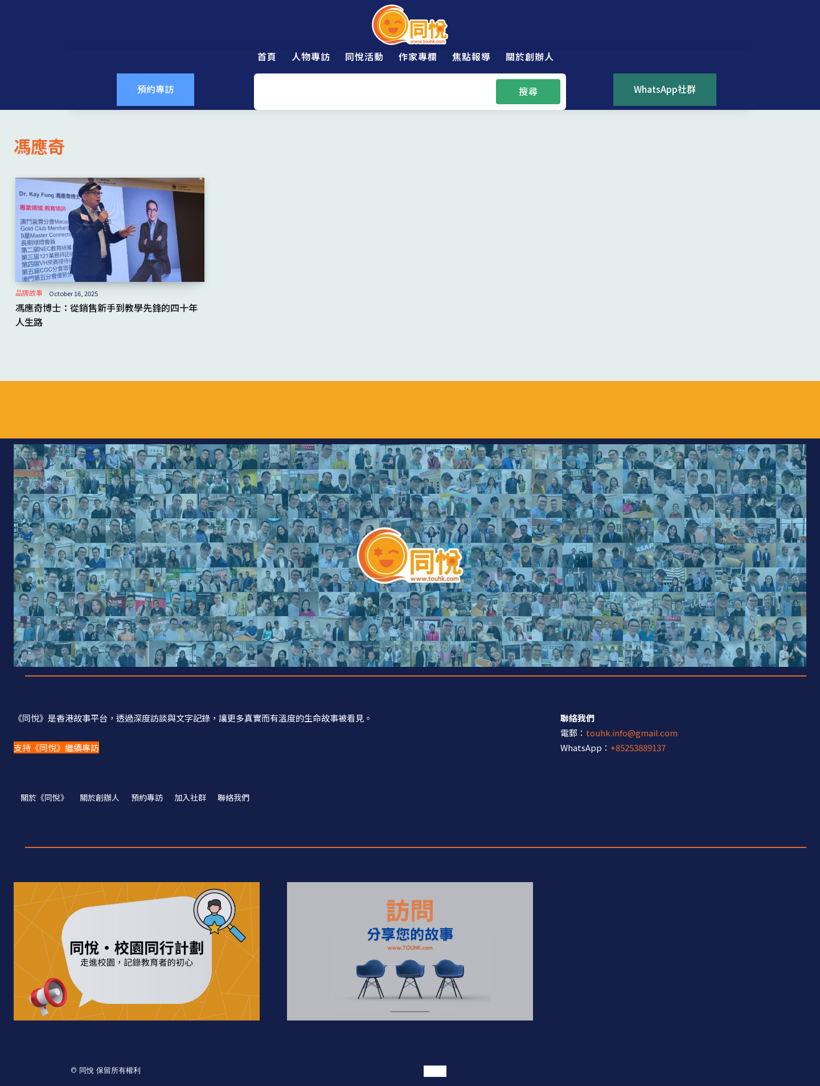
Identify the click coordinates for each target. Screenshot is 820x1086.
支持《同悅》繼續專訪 (56, 747)
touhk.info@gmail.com (632, 733)
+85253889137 (638, 747)
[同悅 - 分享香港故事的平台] (410, 24)
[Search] (528, 91)
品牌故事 (29, 292)
